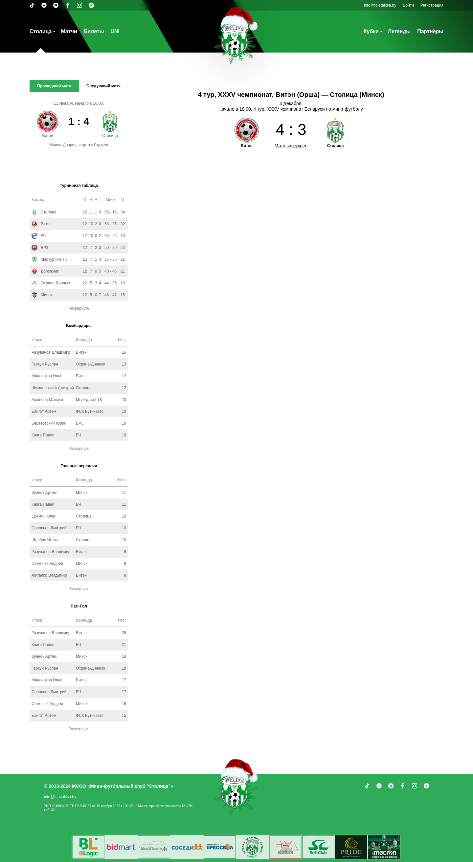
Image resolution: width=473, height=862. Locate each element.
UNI (115, 31)
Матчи (69, 31)
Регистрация (431, 5)
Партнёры (430, 31)
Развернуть (78, 308)
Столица (41, 31)
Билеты (94, 31)
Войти (408, 5)
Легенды (399, 31)
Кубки (371, 31)
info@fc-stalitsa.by (380, 5)
